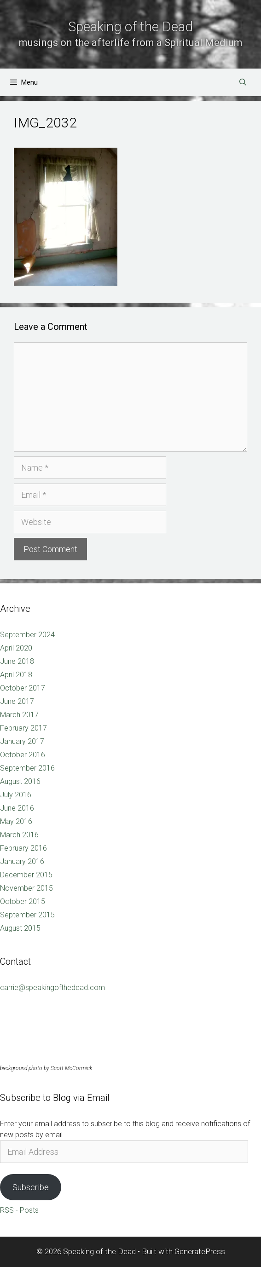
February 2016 (23, 848)
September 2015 (27, 914)
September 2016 (27, 768)
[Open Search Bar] (243, 82)
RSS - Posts (19, 1210)
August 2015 (20, 928)
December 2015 (26, 874)
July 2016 (15, 794)
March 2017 (19, 714)
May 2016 (16, 821)
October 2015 (22, 901)
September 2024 (27, 634)
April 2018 (16, 674)
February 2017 (23, 728)
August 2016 (20, 781)
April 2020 (16, 648)
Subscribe (30, 1187)
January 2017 (22, 741)
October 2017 (22, 688)
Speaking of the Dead (130, 26)
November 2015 (26, 888)
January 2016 (22, 861)
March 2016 (19, 834)
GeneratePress (199, 1251)
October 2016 (22, 754)
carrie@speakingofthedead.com (52, 987)
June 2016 (17, 808)
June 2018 (17, 661)
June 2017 (17, 701)
